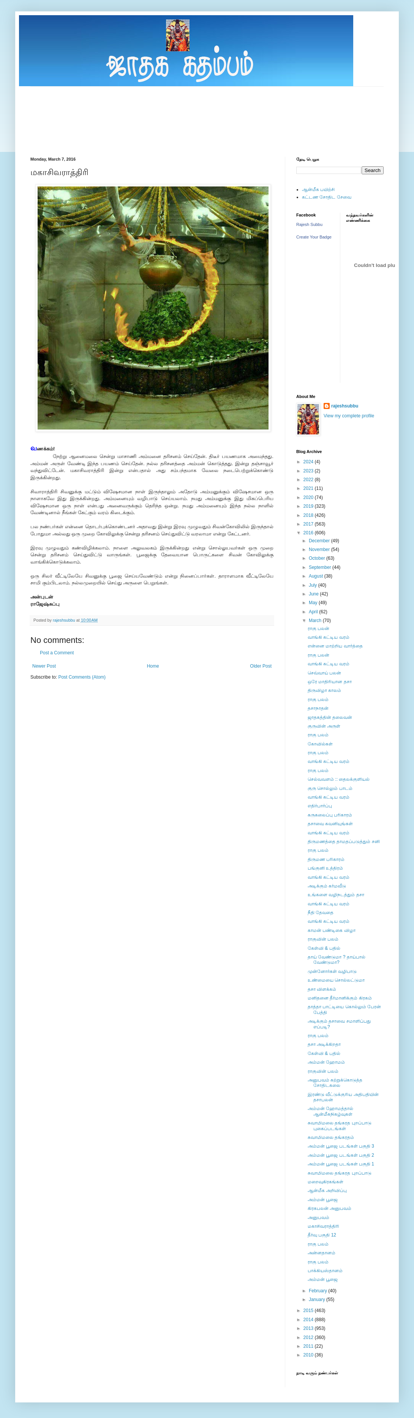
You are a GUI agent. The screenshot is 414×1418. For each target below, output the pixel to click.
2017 (309, 524)
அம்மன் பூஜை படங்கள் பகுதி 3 (341, 1146)
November (320, 549)
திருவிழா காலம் (324, 690)
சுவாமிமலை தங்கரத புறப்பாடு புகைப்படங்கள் (339, 1125)
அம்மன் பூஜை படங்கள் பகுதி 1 (341, 1164)
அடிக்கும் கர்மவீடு (327, 886)
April (314, 611)
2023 (309, 471)
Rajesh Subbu (309, 224)
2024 (309, 461)
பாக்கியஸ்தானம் (325, 1270)
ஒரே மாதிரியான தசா (330, 681)
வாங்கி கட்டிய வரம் (328, 637)
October (317, 558)
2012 (309, 1337)
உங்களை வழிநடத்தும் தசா (336, 894)
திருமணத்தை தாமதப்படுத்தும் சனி (344, 841)
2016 (309, 532)
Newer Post (44, 666)
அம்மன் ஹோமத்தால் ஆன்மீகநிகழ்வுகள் (330, 1111)
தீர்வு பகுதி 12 (322, 1235)
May (314, 602)
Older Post (261, 666)
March (316, 620)
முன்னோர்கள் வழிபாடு (332, 971)
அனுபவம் (318, 1217)
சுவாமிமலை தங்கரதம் (331, 1137)
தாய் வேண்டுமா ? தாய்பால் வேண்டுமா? (336, 959)
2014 (309, 1319)
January (317, 1299)
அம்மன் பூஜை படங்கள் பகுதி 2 (341, 1155)
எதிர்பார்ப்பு (320, 805)
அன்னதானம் (321, 1252)
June (314, 594)
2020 (309, 497)
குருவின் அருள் (324, 726)
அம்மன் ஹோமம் (326, 1062)
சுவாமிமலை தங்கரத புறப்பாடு (339, 1173)
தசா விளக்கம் (322, 989)
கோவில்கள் (320, 744)
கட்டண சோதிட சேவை (326, 197)
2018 (309, 515)
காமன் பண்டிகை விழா (332, 930)
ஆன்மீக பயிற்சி (318, 189)
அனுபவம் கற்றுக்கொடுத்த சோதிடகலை (335, 1082)
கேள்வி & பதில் (324, 948)
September (320, 567)
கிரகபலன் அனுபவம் (329, 1208)
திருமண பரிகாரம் (326, 859)
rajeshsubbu (64, 620)
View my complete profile (349, 415)
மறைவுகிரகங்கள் (325, 1181)
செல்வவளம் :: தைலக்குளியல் (339, 779)
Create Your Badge (314, 237)
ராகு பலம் (318, 699)
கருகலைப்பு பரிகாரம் (330, 815)
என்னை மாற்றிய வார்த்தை (335, 646)
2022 (309, 479)
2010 (309, 1355)
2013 (309, 1328)
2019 (309, 506)
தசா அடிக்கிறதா (324, 1044)
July (313, 585)
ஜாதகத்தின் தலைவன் (330, 717)
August (316, 576)
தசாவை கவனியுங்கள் (330, 823)
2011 (309, 1346)
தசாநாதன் (318, 708)
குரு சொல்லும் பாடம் (330, 788)
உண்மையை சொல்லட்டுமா (336, 980)
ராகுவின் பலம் (323, 939)
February (318, 1290)
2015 (309, 1310)
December (320, 540)
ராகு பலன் (318, 628)
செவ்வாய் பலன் (324, 673)
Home (153, 666)
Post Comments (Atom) (82, 677)
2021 (309, 488)
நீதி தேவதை (320, 912)
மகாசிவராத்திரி (323, 1226)
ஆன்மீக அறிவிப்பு (327, 1190)
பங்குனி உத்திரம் (325, 868)
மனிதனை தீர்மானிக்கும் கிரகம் (340, 998)
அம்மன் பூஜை (323, 1199)
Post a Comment (57, 652)
